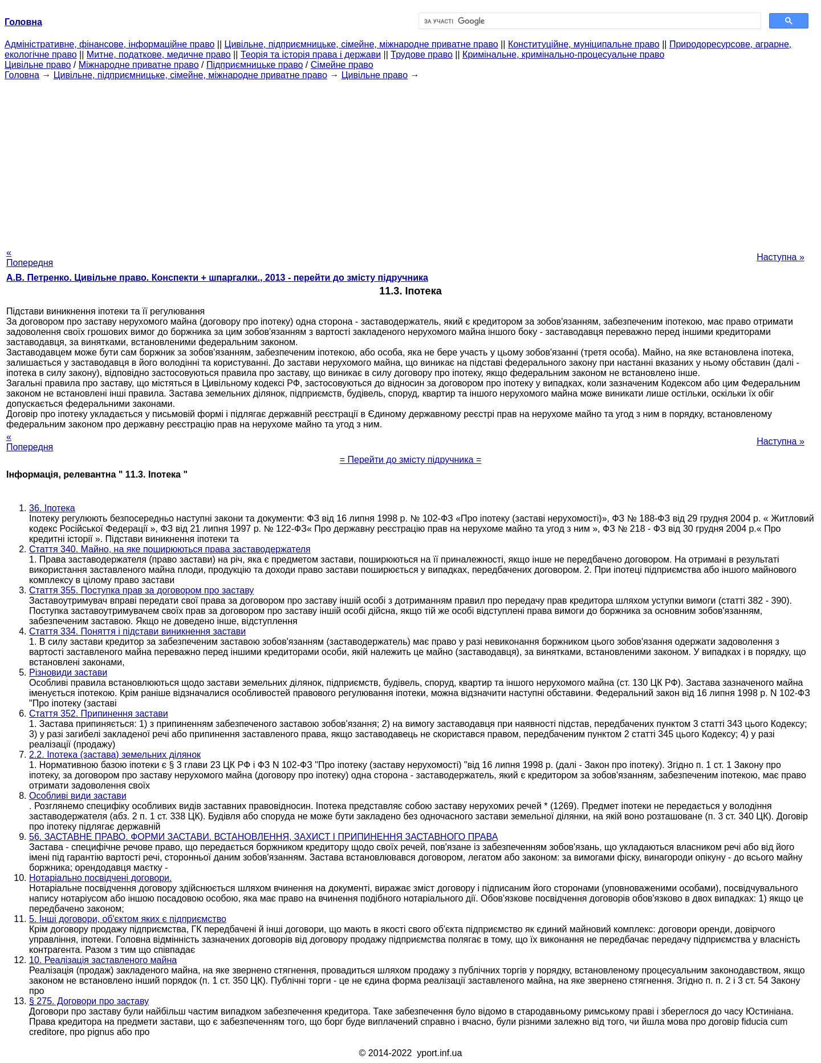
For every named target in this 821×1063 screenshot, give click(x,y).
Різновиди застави (68, 672)
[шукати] (588, 21)
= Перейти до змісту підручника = (411, 459)
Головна (22, 75)
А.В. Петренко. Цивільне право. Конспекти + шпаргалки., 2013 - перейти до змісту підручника (217, 277)
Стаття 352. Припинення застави (98, 713)
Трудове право (422, 54)
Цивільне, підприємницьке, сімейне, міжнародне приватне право (361, 44)
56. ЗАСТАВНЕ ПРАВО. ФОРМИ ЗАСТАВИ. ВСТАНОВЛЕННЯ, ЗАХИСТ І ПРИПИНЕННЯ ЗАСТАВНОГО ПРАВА (263, 837)
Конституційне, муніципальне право (584, 44)
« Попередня (29, 258)
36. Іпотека (52, 508)
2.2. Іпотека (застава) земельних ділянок (115, 754)
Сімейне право (342, 65)
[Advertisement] (410, 160)
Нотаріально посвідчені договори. (100, 878)
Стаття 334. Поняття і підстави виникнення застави (137, 631)
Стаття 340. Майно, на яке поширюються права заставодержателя (170, 549)
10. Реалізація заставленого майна (103, 960)
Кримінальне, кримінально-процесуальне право (563, 54)
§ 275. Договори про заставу (89, 1001)
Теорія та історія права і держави (311, 54)
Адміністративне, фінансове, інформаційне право (109, 44)
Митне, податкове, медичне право (159, 54)
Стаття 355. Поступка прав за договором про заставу (141, 590)
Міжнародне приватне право (139, 65)
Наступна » (780, 257)
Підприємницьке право (254, 65)
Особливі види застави (78, 796)
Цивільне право (38, 65)
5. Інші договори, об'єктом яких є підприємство (127, 919)
